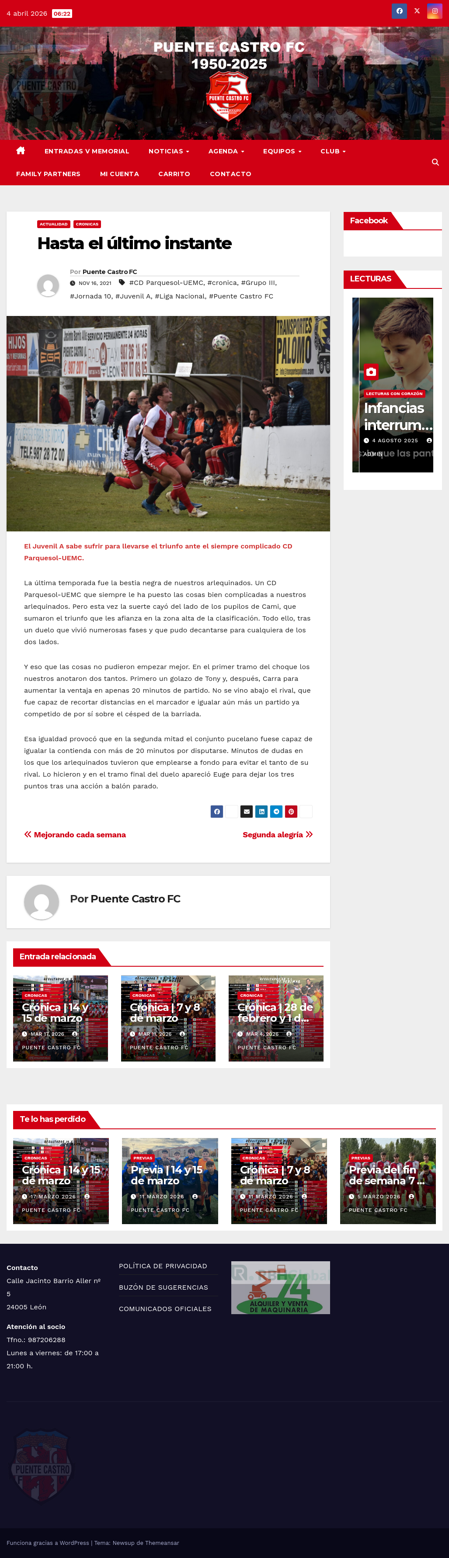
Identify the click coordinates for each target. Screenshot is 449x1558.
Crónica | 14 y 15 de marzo (54, 1012)
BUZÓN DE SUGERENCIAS (163, 1287)
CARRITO (174, 174)
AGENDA (224, 151)
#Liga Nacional (180, 296)
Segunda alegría (278, 834)
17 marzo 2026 (54, 1197)
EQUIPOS (280, 151)
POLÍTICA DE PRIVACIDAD (163, 1266)
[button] (435, 162)
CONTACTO (231, 174)
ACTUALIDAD (54, 224)
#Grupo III (258, 282)
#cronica (222, 282)
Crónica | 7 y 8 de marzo (165, 1012)
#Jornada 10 (90, 296)
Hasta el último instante (134, 243)
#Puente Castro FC (241, 296)
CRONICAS (87, 224)
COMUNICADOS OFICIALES (165, 1309)
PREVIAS (142, 1157)
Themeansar (162, 1543)
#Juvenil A (132, 296)
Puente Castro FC (110, 272)
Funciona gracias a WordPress (49, 1543)
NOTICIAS (167, 151)
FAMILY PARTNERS (48, 174)
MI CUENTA (119, 174)
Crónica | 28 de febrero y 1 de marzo (275, 1018)
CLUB (331, 151)
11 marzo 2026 (162, 1197)
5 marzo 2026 (380, 1197)
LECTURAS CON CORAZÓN (387, 393)
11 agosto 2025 (389, 440)
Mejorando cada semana (75, 834)
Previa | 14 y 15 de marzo (166, 1175)
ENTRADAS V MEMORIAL (87, 151)
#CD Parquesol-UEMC (166, 282)
